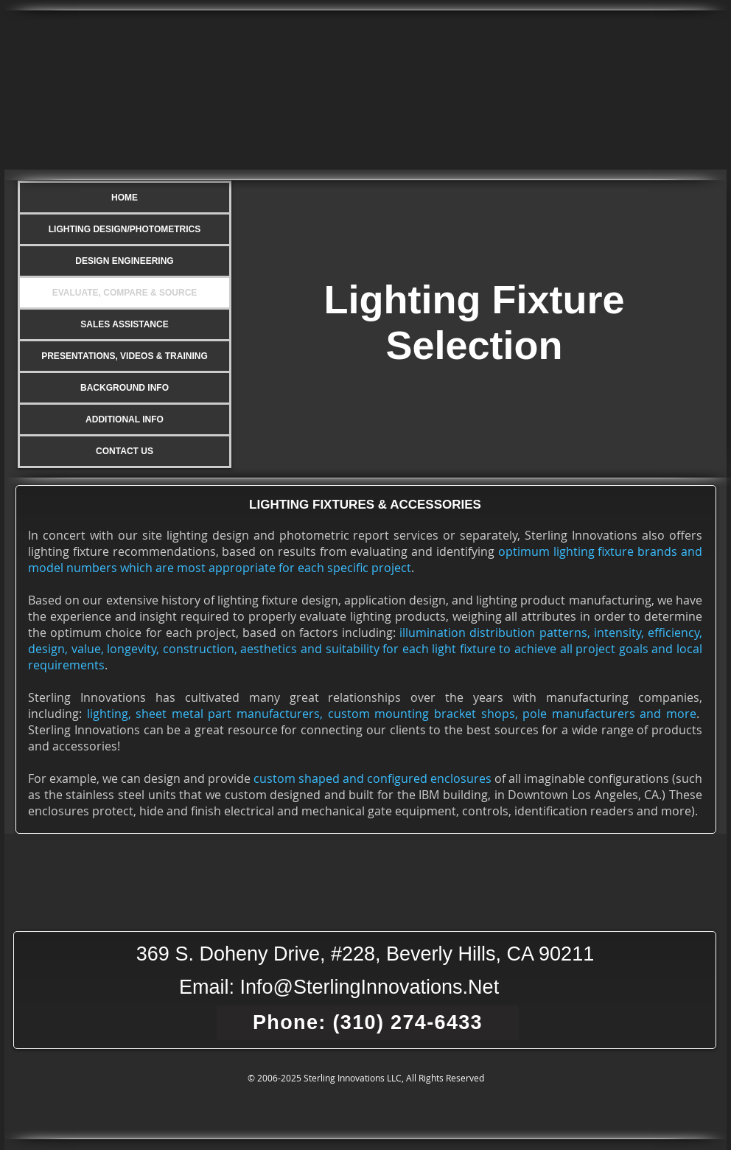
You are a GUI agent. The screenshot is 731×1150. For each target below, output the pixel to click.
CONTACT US (124, 451)
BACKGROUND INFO (124, 388)
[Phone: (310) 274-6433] (368, 1023)
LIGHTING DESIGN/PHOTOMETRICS (124, 229)
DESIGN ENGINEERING (124, 261)
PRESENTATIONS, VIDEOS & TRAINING (124, 356)
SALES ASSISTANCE (124, 324)
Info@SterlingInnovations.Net (370, 987)
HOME (124, 197)
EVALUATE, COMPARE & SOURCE (124, 293)
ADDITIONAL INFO (124, 419)
